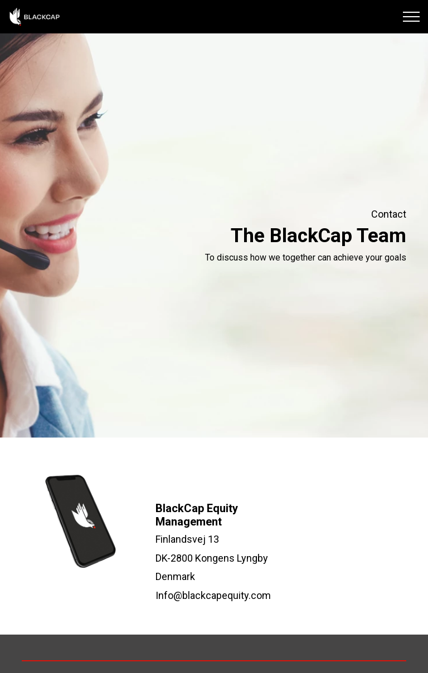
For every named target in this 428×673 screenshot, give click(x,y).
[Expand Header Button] (411, 16)
